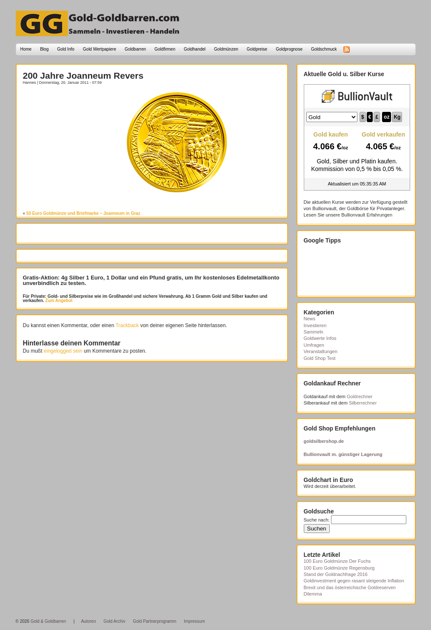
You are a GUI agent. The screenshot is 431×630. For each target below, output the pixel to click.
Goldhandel (195, 49)
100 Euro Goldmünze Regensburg (339, 567)
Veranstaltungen (321, 351)
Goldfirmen (164, 49)
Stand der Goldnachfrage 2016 (336, 574)
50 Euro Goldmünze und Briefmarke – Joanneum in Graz (83, 213)
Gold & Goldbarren (48, 621)
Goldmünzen (226, 49)
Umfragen (314, 345)
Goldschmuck (324, 49)
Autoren (88, 621)
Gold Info (65, 49)
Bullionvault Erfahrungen (366, 214)
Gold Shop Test (320, 358)
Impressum (194, 621)
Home (26, 49)
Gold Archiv (114, 621)
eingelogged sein (63, 351)
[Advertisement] (73, 105)
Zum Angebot (58, 300)
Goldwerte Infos (320, 338)
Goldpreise (257, 49)
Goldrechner (360, 396)
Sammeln (313, 331)
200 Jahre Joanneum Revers (83, 75)
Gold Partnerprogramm (154, 621)
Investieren (315, 325)
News (310, 318)
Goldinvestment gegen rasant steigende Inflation (354, 580)
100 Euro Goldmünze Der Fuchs (337, 561)
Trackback (127, 325)
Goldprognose (289, 49)
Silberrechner (363, 402)
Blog (44, 49)
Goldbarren (135, 49)
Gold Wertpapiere (99, 49)
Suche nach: (317, 519)
